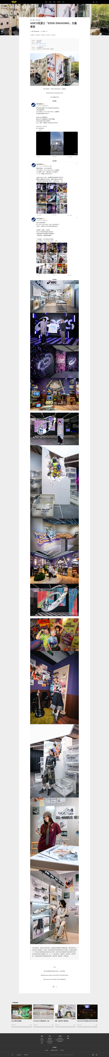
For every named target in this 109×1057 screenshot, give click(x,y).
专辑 (50, 1036)
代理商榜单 (59, 1041)
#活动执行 (48, 35)
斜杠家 (46, 1050)
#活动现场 (38, 35)
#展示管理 (53, 35)
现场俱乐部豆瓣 (54, 1050)
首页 (31, 20)
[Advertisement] (54, 996)
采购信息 (50, 1039)
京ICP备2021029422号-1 (68, 1054)
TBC (47, 31)
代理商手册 (59, 1038)
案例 (33, 20)
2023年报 (50, 1043)
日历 (42, 1041)
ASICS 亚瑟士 (38, 20)
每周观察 (50, 1038)
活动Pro (62, 1050)
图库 (42, 1043)
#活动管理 (43, 35)
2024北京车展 (50, 1041)
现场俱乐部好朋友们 (60, 1039)
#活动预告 (32, 35)
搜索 (68, 1038)
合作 (68, 1036)
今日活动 (42, 1039)
